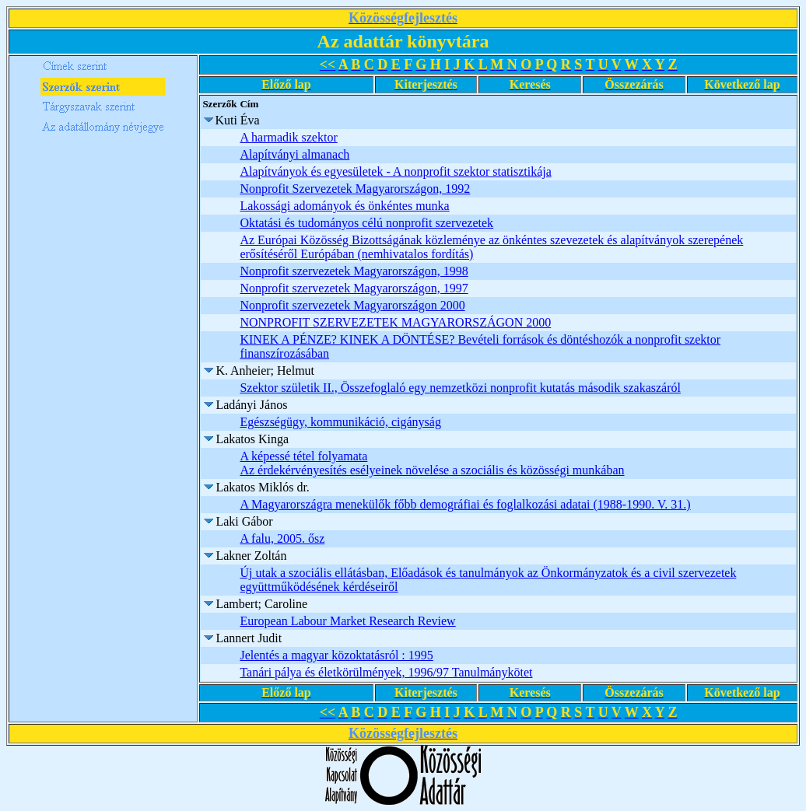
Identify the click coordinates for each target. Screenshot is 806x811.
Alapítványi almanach (294, 154)
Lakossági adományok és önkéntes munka (344, 205)
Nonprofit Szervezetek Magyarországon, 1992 (355, 188)
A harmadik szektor (288, 137)
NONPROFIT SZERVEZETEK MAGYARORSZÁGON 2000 (395, 322)
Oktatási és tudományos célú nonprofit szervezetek (366, 222)
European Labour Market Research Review (347, 620)
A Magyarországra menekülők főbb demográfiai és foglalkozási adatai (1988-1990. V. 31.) (465, 504)
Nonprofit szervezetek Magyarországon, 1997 (354, 288)
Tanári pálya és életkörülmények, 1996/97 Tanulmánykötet (386, 672)
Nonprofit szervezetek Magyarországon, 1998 (354, 271)
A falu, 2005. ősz (282, 538)
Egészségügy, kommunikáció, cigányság (340, 421)
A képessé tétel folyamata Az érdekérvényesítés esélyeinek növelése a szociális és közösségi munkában (432, 463)
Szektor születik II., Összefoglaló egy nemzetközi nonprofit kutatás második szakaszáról (460, 387)
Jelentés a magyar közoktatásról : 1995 (336, 655)
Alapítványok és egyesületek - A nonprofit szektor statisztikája (395, 171)
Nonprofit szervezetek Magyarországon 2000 (352, 305)
